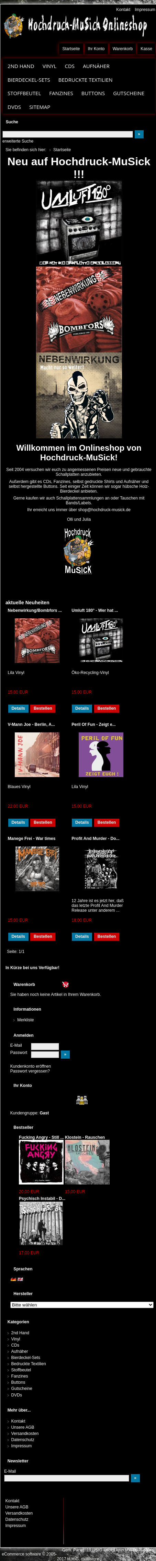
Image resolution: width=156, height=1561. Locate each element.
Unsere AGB (22, 1427)
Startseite (71, 48)
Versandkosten (25, 1433)
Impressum (145, 9)
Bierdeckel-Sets (29, 79)
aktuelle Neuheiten (27, 602)
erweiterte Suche (17, 141)
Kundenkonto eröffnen (30, 1066)
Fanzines (61, 93)
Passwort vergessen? (30, 1071)
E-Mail (16, 1045)
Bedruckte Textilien (85, 79)
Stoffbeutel (24, 93)
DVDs (14, 106)
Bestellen (43, 708)
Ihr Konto (96, 48)
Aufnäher (96, 66)
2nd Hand (21, 66)
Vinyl (50, 66)
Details (18, 708)
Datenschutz (22, 1439)
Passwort (18, 1052)
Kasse (146, 48)
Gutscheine (128, 93)
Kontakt (123, 9)
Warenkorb (123, 48)
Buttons (93, 93)
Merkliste (25, 1020)
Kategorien (18, 1321)
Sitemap (39, 106)
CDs (70, 66)
